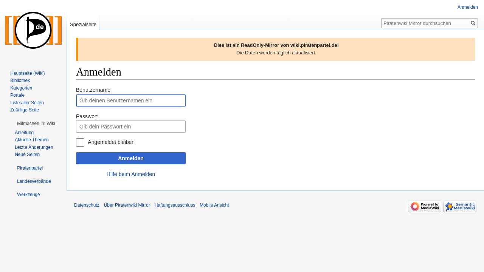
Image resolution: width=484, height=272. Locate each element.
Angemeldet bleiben (111, 142)
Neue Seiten (27, 154)
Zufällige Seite (24, 110)
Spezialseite (83, 24)
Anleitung (24, 132)
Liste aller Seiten (27, 102)
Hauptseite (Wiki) (27, 73)
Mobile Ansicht (214, 205)
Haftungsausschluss (175, 205)
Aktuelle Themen (32, 139)
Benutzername (93, 90)
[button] (36, 123)
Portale (17, 95)
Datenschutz (86, 205)
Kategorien (21, 88)
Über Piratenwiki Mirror (127, 205)
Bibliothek (20, 80)
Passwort (87, 116)
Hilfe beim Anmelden (131, 174)
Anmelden (131, 158)
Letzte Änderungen (34, 147)
